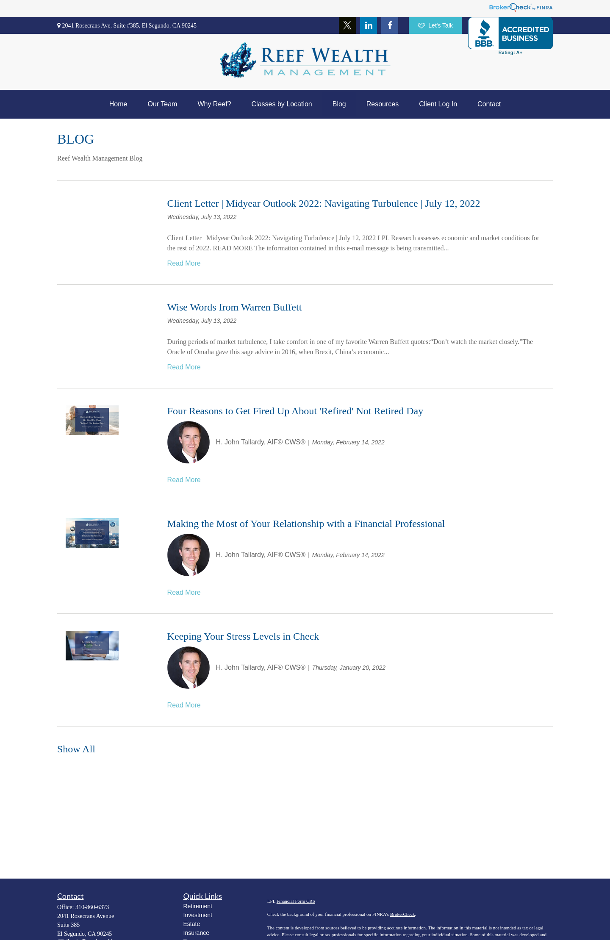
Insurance (196, 932)
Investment (197, 915)
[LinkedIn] (368, 25)
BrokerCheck (402, 914)
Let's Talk (435, 25)
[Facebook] (389, 25)
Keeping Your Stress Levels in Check (243, 636)
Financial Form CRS (296, 901)
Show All (76, 748)
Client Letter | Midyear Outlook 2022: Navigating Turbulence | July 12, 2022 (323, 203)
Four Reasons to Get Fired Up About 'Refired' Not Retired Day (295, 410)
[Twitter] (347, 25)
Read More (184, 263)
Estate (191, 924)
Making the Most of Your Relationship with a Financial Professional (306, 523)
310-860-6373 (92, 907)
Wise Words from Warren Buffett (234, 307)
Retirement (197, 906)
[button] (118, 104)
